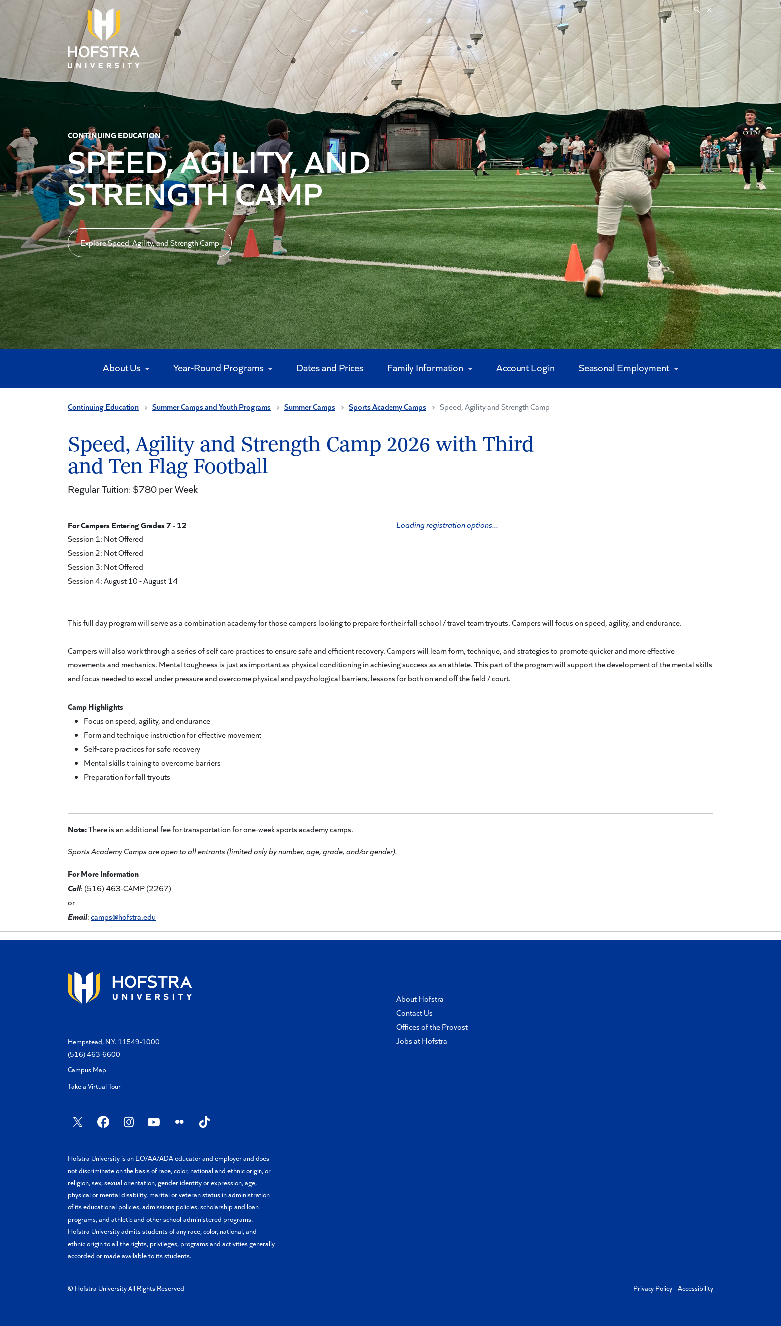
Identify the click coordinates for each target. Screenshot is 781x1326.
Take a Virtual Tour (94, 1086)
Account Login (525, 367)
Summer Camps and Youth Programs (211, 406)
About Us (122, 367)
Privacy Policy (652, 1288)
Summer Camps (309, 406)
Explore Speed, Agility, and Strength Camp (149, 242)
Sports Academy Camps (387, 406)
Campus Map (87, 1069)
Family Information (426, 367)
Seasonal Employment (625, 367)
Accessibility (695, 1288)
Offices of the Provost (432, 1026)
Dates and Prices (329, 367)
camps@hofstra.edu (123, 916)
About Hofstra (420, 998)
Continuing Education (103, 406)
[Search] (703, 10)
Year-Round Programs (219, 367)
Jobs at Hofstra (421, 1040)
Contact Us (414, 1012)
